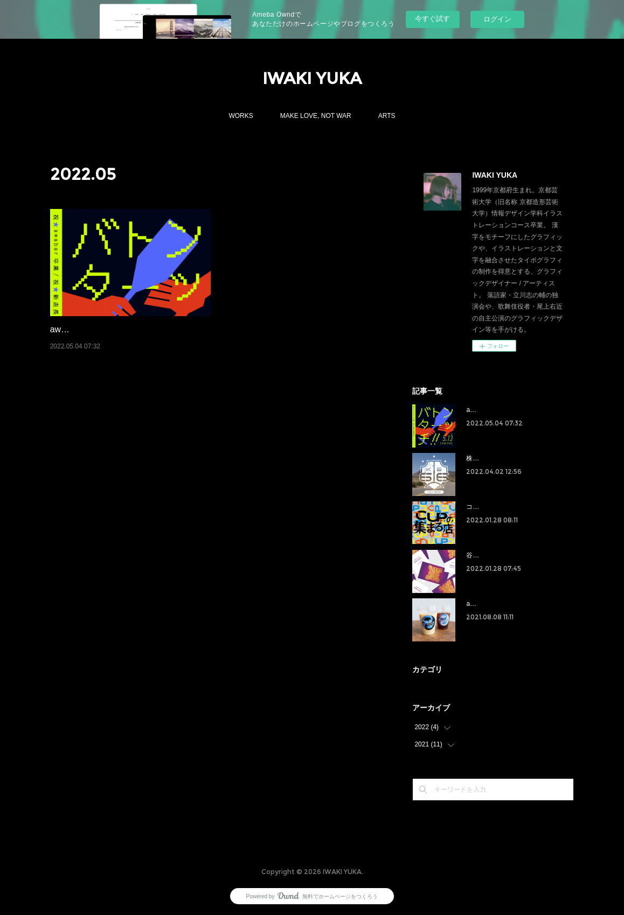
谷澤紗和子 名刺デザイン (502, 555)
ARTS (387, 116)
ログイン (497, 19)
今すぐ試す (432, 19)
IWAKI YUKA (312, 78)
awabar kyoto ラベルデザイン (509, 603)
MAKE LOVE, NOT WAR (315, 116)
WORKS (240, 116)
